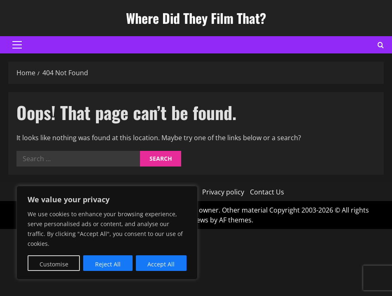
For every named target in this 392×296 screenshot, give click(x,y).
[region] (107, 233)
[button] (17, 44)
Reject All (108, 264)
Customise (54, 264)
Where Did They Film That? (196, 18)
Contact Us (267, 192)
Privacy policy (223, 192)
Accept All (161, 264)
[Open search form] (381, 45)
